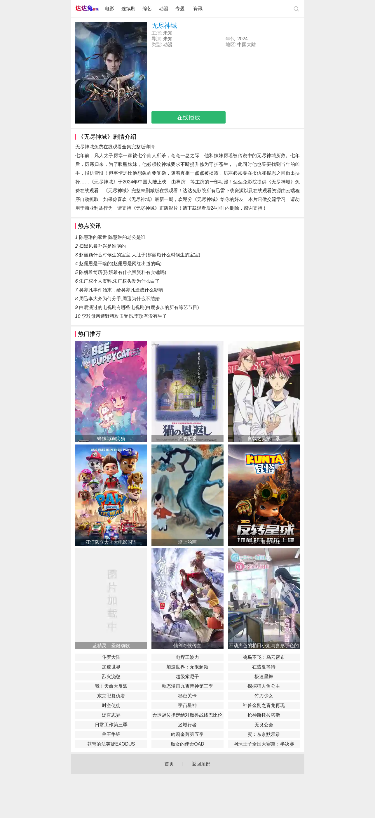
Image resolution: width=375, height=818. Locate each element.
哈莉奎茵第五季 (187, 734)
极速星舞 (263, 676)
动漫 (163, 8)
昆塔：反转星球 (263, 542)
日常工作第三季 (111, 724)
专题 (180, 8)
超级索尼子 (187, 676)
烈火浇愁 (111, 676)
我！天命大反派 (111, 686)
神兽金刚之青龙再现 (264, 705)
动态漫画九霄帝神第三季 (187, 686)
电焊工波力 (187, 657)
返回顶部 (201, 763)
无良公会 (263, 724)
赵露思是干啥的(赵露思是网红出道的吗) (120, 263)
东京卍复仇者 (111, 695)
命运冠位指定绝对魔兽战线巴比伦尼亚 (187, 716)
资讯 (198, 8)
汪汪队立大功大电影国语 (111, 542)
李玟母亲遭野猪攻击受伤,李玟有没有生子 (124, 316)
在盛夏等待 (263, 666)
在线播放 (188, 117)
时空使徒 (111, 705)
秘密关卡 (187, 695)
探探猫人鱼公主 (263, 686)
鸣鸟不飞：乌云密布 (264, 657)
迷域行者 (187, 724)
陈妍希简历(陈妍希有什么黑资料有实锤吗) (122, 272)
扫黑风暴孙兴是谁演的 (102, 246)
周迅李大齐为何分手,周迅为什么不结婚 (119, 298)
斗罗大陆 (111, 657)
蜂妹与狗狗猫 (111, 438)
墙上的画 (187, 542)
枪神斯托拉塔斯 (263, 715)
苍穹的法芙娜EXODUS (111, 743)
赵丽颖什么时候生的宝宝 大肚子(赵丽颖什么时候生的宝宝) (139, 254)
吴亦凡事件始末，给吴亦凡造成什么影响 (121, 289)
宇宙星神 (187, 705)
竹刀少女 (263, 695)
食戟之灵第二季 (263, 438)
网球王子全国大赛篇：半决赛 (263, 743)
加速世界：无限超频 (187, 666)
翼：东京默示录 (263, 734)
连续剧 (128, 8)
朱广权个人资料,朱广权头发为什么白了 (119, 281)
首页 (169, 763)
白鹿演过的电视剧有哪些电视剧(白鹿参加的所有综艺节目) (139, 307)
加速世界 (111, 666)
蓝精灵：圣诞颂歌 (111, 645)
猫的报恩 (187, 438)
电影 (109, 8)
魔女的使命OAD (187, 743)
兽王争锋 (111, 734)
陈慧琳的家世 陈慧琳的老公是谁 (112, 237)
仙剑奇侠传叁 (187, 645)
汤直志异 (111, 715)
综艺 (147, 8)
